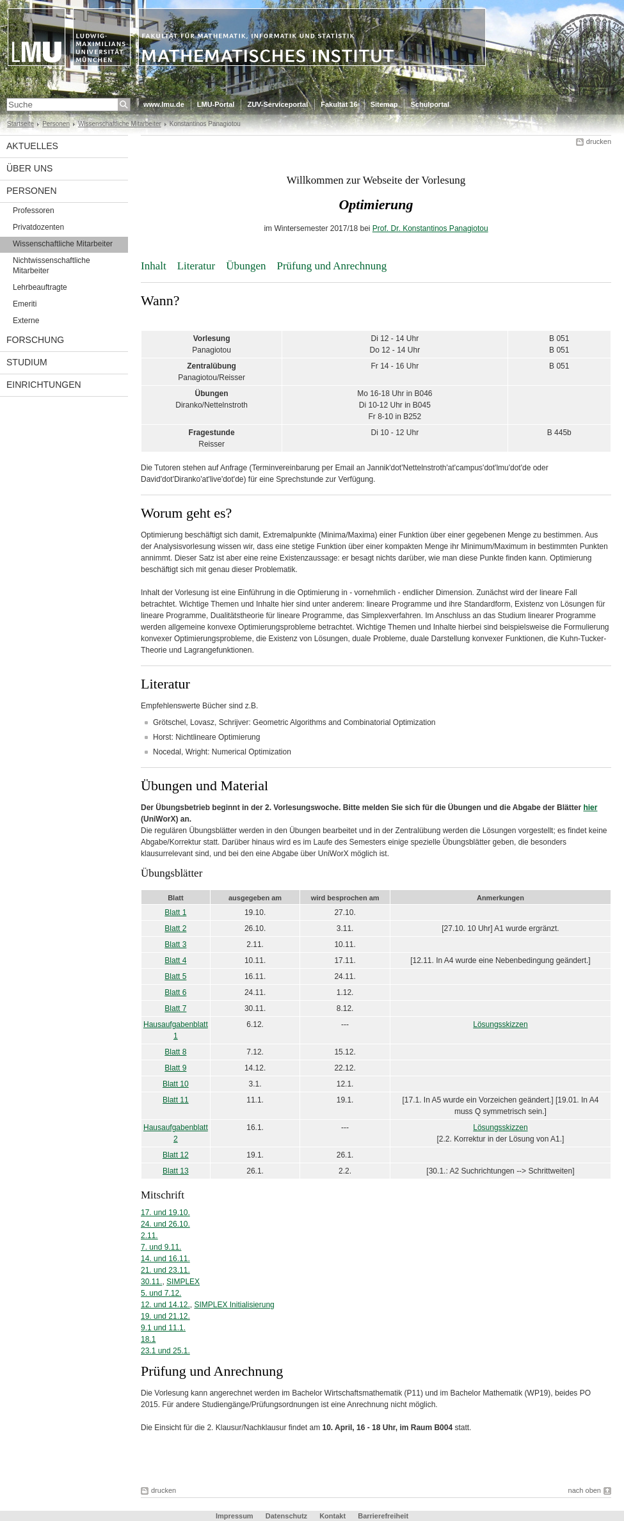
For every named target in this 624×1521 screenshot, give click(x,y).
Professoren (33, 210)
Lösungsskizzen (500, 1024)
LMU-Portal (216, 104)
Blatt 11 (176, 1099)
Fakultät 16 (339, 104)
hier (590, 807)
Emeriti (24, 303)
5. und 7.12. (161, 1293)
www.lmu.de (163, 104)
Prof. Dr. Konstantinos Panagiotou (430, 228)
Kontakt (332, 1516)
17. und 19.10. (165, 1212)
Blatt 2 (175, 928)
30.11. (151, 1281)
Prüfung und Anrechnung (331, 266)
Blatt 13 (176, 1171)
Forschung (35, 340)
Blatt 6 (175, 992)
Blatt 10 (176, 1083)
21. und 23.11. (165, 1270)
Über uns (29, 168)
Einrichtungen (43, 384)
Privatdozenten (38, 227)
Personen (56, 123)
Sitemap (384, 104)
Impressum (234, 1516)
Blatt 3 (175, 944)
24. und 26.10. (165, 1224)
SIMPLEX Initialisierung (234, 1304)
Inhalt (153, 266)
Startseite (20, 123)
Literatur (196, 266)
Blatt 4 (175, 960)
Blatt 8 (175, 1051)
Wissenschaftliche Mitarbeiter (119, 123)
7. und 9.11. (161, 1247)
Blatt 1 (175, 912)
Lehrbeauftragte (40, 287)
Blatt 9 (175, 1067)
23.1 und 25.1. (165, 1350)
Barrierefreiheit (383, 1516)
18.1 (148, 1339)
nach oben (584, 1490)
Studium (26, 362)
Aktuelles (32, 146)
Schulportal (429, 104)
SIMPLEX (183, 1281)
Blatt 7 (175, 1008)
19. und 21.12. (165, 1316)
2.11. (149, 1235)
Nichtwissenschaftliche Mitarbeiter (51, 265)
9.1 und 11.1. (163, 1327)
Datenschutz (286, 1516)
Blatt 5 (175, 976)
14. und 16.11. (165, 1258)
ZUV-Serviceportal (277, 104)
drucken (598, 141)
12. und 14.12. (165, 1304)
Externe (26, 320)
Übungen (246, 266)
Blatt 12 (176, 1155)
